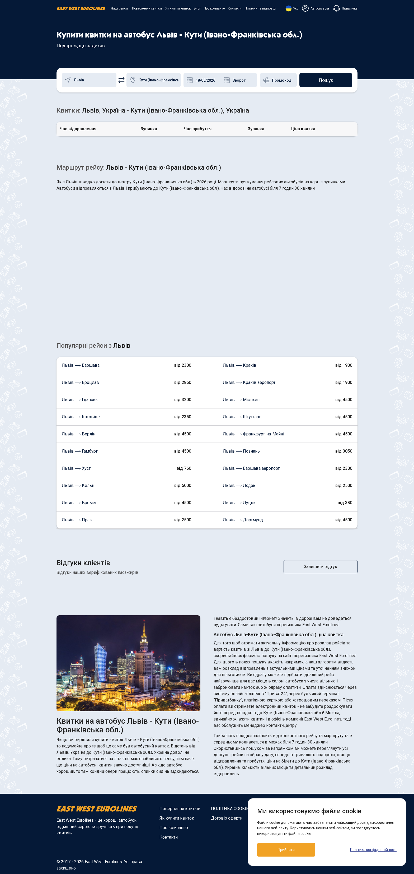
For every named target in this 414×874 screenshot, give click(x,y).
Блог (197, 8)
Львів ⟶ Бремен (79, 502)
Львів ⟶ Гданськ (80, 399)
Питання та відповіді (260, 8)
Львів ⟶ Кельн (78, 485)
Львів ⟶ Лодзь (239, 485)
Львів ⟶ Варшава (81, 365)
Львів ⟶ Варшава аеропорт (251, 468)
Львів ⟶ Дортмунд (243, 519)
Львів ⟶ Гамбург (80, 451)
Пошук (326, 80)
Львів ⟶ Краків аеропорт (249, 382)
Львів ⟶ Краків (239, 365)
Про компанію (214, 8)
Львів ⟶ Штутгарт (242, 416)
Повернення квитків (147, 8)
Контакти (235, 8)
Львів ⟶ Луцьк (239, 502)
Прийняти (286, 850)
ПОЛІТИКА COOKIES (231, 808)
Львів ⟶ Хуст (76, 468)
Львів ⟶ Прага (77, 519)
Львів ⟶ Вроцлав (80, 382)
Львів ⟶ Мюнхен (241, 399)
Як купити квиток (178, 8)
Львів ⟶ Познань (241, 451)
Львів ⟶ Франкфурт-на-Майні (253, 433)
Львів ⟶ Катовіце (81, 416)
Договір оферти (226, 818)
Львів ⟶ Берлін (78, 433)
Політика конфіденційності (373, 850)
